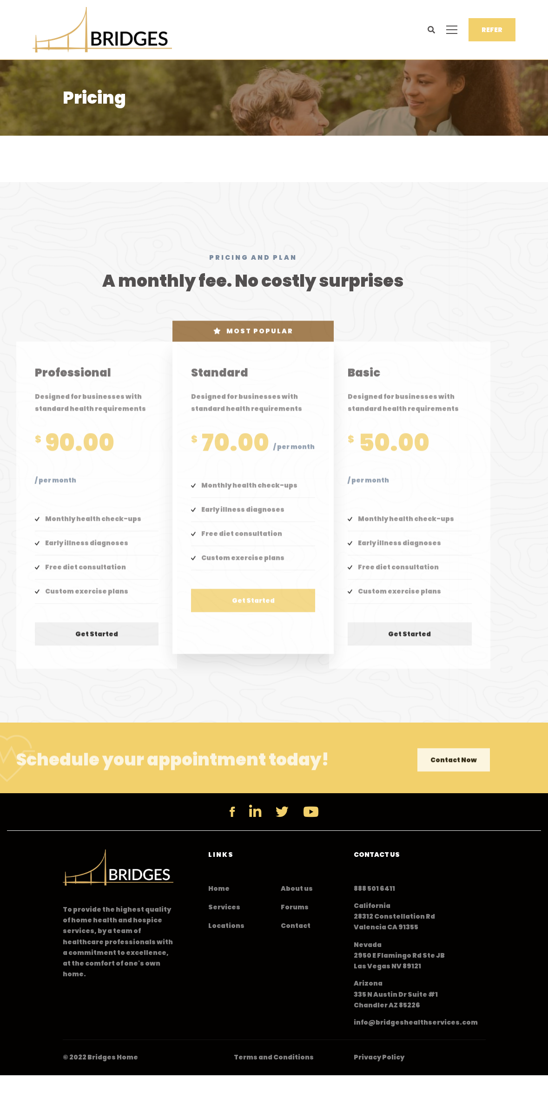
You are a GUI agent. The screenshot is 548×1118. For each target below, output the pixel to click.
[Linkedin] (255, 811)
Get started (96, 641)
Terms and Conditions (274, 1057)
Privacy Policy (379, 1057)
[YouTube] (311, 811)
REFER (492, 29)
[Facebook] (232, 811)
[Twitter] (282, 811)
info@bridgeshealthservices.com (416, 1022)
